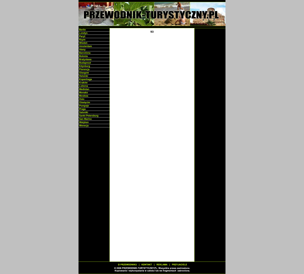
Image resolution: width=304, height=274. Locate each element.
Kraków (83, 82)
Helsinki (83, 76)
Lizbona (83, 86)
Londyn (83, 33)
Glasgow (84, 72)
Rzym (82, 39)
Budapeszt (85, 62)
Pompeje (84, 105)
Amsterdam (85, 46)
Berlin (82, 29)
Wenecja (84, 125)
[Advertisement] (94, 188)
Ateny (82, 49)
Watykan (84, 122)
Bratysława (85, 59)
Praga (82, 109)
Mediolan (84, 89)
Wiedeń (83, 43)
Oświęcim (84, 102)
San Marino (85, 119)
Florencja (84, 69)
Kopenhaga (85, 79)
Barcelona (84, 53)
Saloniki (83, 112)
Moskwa (83, 96)
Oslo (81, 99)
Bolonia (83, 56)
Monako (83, 92)
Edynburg (84, 66)
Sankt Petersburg (88, 115)
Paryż (82, 36)
